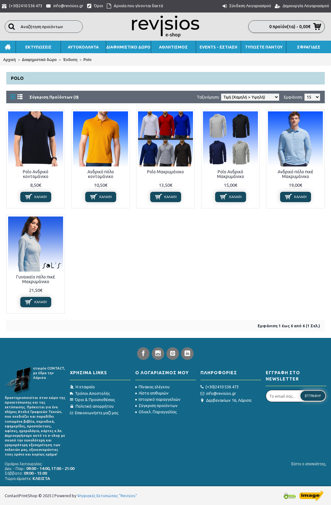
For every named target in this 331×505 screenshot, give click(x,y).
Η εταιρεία (82, 387)
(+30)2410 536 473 (219, 387)
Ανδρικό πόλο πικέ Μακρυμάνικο (295, 174)
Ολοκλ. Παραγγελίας (156, 412)
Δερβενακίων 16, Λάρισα (225, 400)
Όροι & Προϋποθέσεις (92, 399)
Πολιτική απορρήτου (92, 406)
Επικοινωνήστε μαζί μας (94, 413)
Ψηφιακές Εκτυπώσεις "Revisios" (107, 495)
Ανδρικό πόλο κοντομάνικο (100, 174)
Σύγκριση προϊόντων (156, 405)
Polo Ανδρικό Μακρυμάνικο (230, 174)
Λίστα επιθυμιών (152, 393)
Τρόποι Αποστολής (90, 393)
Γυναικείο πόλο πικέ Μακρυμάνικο (35, 279)
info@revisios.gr (218, 393)
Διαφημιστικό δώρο (39, 60)
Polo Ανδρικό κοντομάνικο (35, 174)
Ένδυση (70, 60)
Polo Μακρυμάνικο (165, 171)
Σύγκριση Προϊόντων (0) (54, 97)
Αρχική (9, 60)
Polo (87, 60)
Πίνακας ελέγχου (152, 387)
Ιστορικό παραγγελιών (157, 399)
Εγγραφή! (313, 396)
